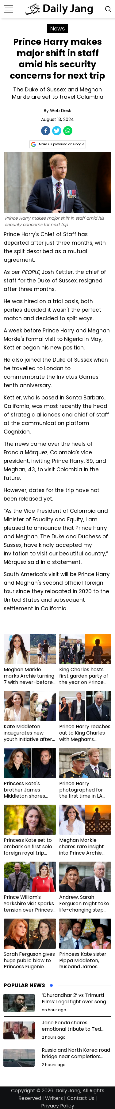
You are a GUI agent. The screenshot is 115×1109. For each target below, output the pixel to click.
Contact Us (80, 1098)
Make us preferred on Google (57, 144)
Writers (54, 1098)
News (57, 28)
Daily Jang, (68, 1090)
